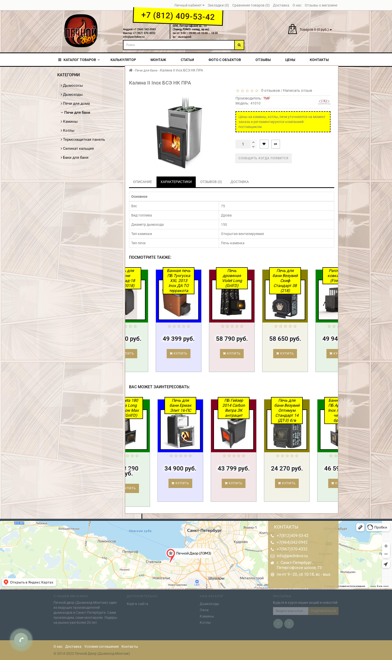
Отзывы (263, 60)
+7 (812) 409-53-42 (178, 16)
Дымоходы (72, 94)
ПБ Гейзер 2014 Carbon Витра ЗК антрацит (252, 408)
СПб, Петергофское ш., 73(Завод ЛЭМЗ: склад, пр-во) (191, 27)
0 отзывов (269, 90)
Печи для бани (75, 112)
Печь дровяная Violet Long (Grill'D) (251, 278)
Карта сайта (137, 602)
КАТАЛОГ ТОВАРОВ (79, 60)
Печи (204, 608)
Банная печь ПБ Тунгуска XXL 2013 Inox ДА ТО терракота (198, 280)
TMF (266, 98)
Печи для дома (75, 103)
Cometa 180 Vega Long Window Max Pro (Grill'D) (146, 408)
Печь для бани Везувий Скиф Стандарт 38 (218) (304, 280)
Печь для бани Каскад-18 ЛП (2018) (144, 278)
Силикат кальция (77, 148)
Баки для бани (74, 157)
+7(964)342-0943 (292, 542)
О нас (58, 646)
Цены (290, 60)
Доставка (73, 646)
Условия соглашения (101, 646)
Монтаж (158, 60)
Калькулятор (123, 60)
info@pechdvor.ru (292, 556)
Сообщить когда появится (263, 158)
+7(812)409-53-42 (292, 535)
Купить (145, 353)
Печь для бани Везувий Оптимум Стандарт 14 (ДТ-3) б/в (305, 410)
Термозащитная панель (83, 139)
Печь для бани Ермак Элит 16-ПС (199, 405)
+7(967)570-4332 (292, 549)
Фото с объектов (224, 60)
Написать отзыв (297, 90)
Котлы (67, 130)
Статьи (187, 60)
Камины (69, 121)
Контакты (319, 60)
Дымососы (72, 85)
